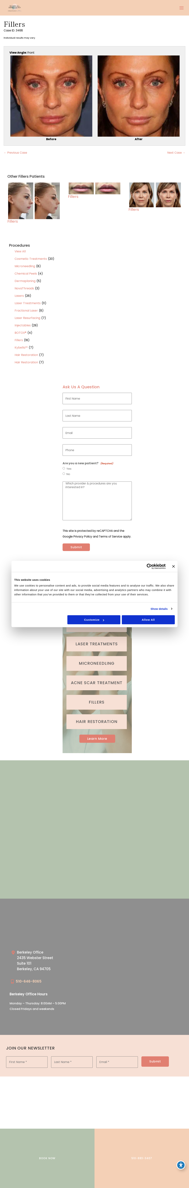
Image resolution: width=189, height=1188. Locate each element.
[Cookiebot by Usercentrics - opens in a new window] (149, 566)
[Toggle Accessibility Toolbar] (180, 1165)
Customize (94, 619)
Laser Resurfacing (27, 318)
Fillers (19, 340)
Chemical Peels (26, 273)
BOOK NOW (47, 1158)
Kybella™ (21, 347)
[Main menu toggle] (181, 7)
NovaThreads (24, 288)
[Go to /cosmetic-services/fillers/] (96, 702)
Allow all (148, 619)
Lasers (19, 296)
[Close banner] (173, 566)
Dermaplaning (25, 281)
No (68, 474)
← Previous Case (15, 153)
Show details (159, 608)
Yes (68, 468)
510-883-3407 (141, 1158)
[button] (97, 739)
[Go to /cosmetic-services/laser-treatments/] (96, 644)
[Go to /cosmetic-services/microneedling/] (96, 663)
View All (20, 251)
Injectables (23, 325)
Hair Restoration (26, 355)
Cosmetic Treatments (31, 259)
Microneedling (25, 266)
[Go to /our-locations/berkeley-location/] (51, 962)
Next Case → (176, 153)
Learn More (97, 738)
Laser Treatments (28, 303)
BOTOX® (20, 333)
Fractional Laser (26, 310)
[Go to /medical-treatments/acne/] (96, 682)
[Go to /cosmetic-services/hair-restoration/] (96, 721)
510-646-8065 (29, 981)
